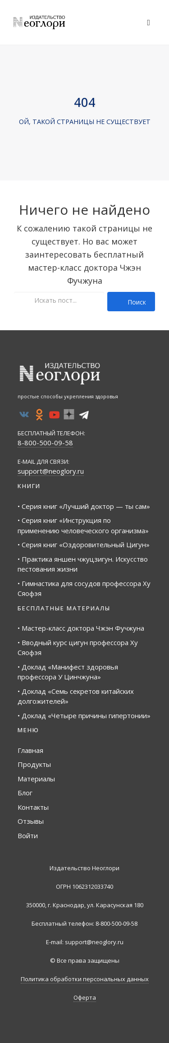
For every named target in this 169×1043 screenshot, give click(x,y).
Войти (28, 835)
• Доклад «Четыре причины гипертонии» (84, 715)
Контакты (33, 807)
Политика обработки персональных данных (85, 979)
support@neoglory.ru (51, 470)
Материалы (36, 778)
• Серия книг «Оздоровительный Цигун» (84, 544)
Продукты (34, 764)
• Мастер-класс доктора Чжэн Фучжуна (81, 627)
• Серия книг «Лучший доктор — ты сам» (84, 506)
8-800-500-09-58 (45, 442)
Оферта (84, 997)
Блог (25, 792)
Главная (30, 750)
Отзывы (31, 821)
